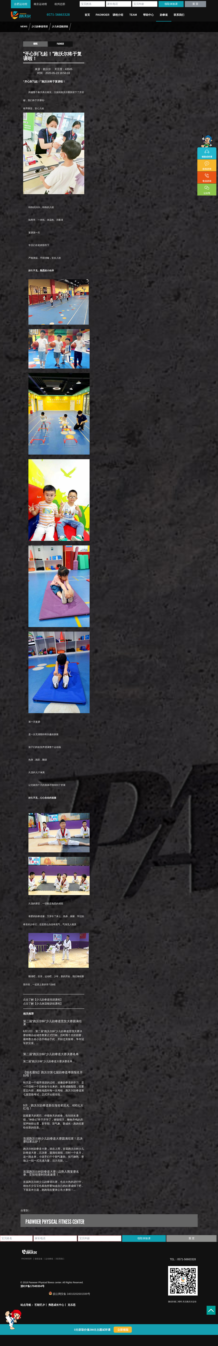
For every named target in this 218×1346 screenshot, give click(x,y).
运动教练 (49, 1259)
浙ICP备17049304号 (32, 1286)
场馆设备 (38, 1259)
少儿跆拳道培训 (40, 26)
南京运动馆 (40, 4)
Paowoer (26, 1259)
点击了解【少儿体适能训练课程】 (43, 1003)
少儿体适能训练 (60, 26)
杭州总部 (60, 4)
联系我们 (60, 1259)
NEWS (23, 26)
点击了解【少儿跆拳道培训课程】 (43, 999)
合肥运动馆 (20, 4)
